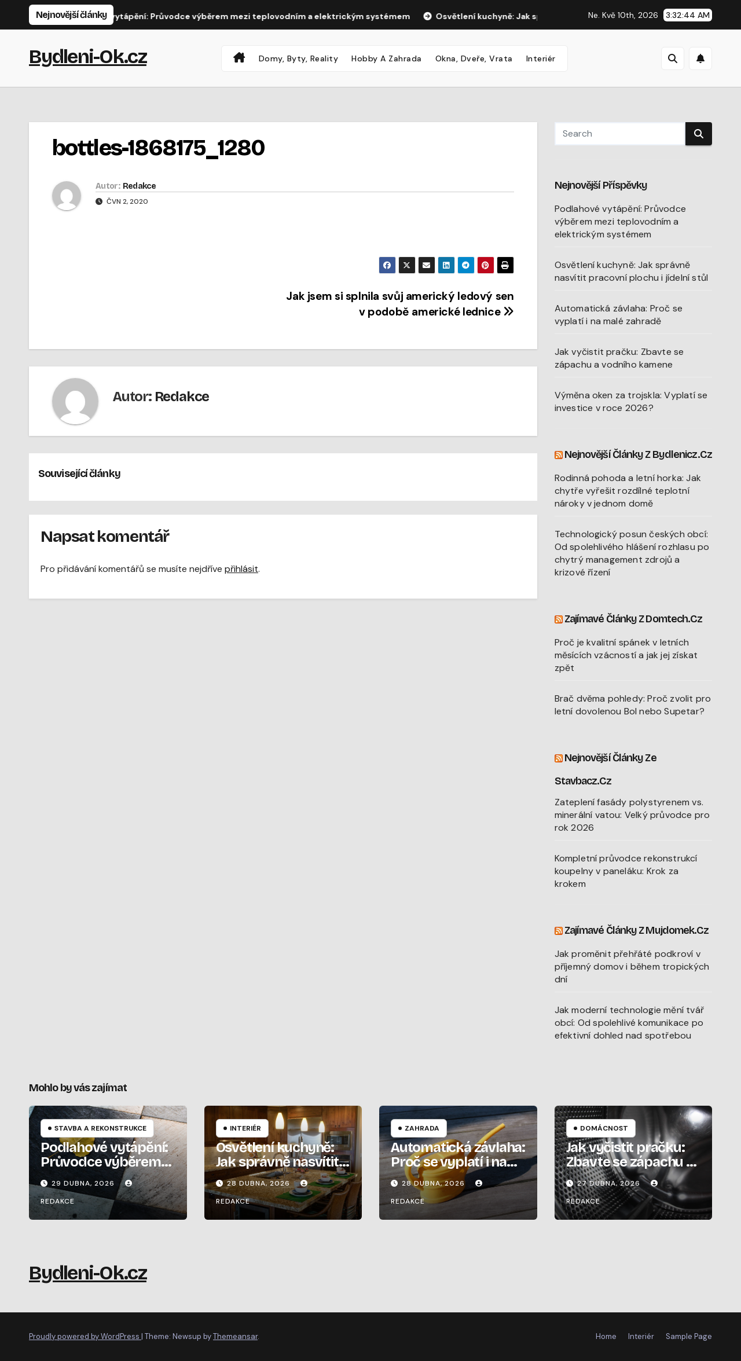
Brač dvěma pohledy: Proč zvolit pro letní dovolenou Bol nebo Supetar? (633, 704)
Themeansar (235, 1336)
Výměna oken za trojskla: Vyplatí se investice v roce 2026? (631, 401)
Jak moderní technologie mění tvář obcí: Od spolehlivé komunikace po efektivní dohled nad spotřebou (630, 1022)
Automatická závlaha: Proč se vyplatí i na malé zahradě (619, 314)
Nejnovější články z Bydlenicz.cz (638, 454)
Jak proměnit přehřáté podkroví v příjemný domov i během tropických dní (632, 966)
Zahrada (422, 1128)
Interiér (541, 58)
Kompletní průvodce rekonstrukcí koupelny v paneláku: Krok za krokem (626, 871)
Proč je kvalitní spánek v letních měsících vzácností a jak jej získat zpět (626, 655)
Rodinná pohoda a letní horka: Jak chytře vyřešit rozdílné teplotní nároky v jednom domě (628, 490)
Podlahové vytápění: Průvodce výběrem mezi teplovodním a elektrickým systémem (621, 221)
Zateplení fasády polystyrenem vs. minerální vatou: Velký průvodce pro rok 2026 (632, 815)
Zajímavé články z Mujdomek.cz (636, 930)
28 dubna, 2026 (259, 1183)
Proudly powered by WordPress (85, 1336)
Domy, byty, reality (299, 58)
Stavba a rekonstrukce (100, 1128)
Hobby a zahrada (386, 58)
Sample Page (689, 1336)
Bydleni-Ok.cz (87, 56)
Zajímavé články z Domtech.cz (633, 618)
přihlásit (241, 569)
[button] (672, 58)
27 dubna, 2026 (610, 1183)
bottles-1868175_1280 (158, 148)
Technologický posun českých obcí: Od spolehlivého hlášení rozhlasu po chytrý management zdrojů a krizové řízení (632, 553)
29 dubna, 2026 (84, 1183)
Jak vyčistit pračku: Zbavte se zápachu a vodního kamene (619, 358)
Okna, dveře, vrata (474, 58)
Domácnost (604, 1128)
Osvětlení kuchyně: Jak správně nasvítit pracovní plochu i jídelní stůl (632, 271)
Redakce (139, 186)
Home (606, 1336)
